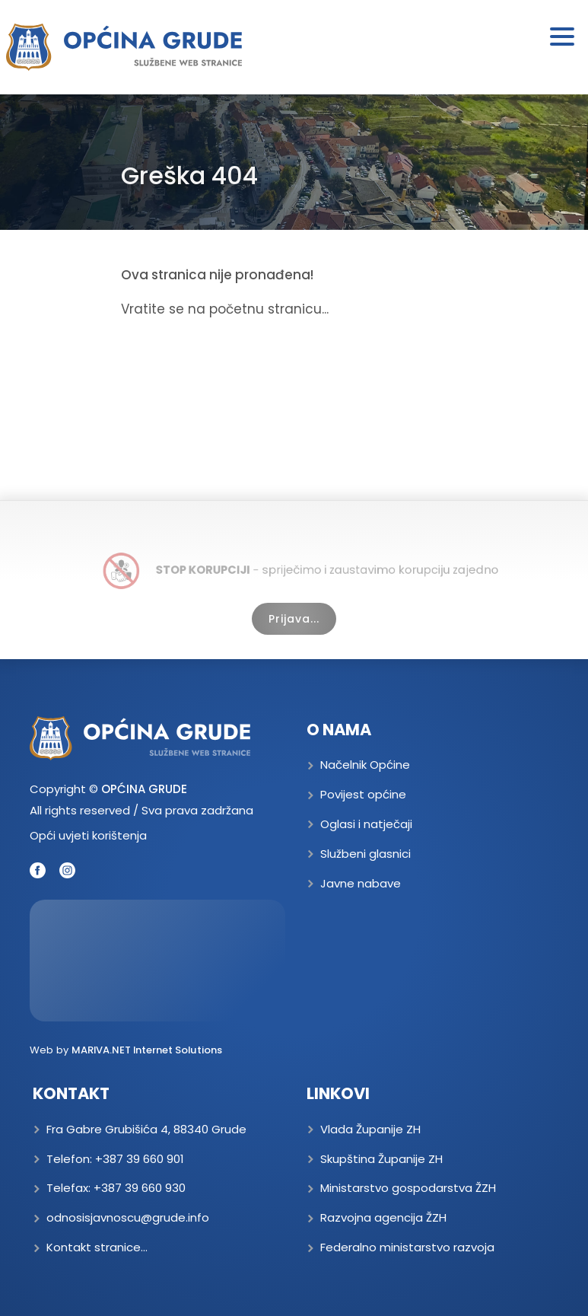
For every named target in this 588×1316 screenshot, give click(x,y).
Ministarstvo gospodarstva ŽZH (408, 1187)
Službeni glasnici (365, 853)
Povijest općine (363, 794)
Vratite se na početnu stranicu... (225, 309)
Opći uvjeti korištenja (88, 835)
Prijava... (294, 618)
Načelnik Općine (365, 764)
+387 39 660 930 (140, 1187)
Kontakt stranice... (97, 1247)
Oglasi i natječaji (366, 824)
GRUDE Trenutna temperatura (157, 960)
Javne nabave (360, 883)
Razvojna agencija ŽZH (383, 1217)
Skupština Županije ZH (381, 1159)
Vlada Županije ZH (370, 1129)
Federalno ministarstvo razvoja (407, 1247)
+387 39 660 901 (139, 1159)
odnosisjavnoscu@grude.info (127, 1217)
